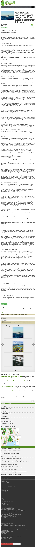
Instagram (2, 499)
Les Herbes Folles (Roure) (5, 517)
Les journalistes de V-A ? (5, 482)
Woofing (2, 526)
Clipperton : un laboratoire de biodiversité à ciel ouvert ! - (11, 458)
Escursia (12, 9)
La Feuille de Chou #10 (4, 530)
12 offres (6, 408)
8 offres (5, 411)
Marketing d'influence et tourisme (6, 537)
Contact (2, 489)
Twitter (2, 498)
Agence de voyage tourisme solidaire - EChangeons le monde (11, 536)
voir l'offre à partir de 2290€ (8, 426)
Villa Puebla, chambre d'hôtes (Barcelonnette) (8, 516)
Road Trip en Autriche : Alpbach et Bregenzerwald (9, 527)
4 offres (4, 419)
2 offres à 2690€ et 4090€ (7, 423)
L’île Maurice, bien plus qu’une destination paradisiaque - (11, 474)
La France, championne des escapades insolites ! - (10, 453)
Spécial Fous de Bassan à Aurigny (18, 367)
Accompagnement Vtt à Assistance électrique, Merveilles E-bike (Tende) (13, 510)
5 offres (5, 416)
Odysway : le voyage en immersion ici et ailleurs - (10, 472)
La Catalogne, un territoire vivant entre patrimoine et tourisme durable (13, 522)
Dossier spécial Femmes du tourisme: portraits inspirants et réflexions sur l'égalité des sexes (16, 529)
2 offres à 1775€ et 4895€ (7, 421)
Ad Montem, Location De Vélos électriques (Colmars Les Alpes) (11, 514)
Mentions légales (3, 491)
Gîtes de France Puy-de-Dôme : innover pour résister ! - (11, 450)
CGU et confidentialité (4, 490)
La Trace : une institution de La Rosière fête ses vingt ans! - (11, 455)
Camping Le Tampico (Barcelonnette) (7, 515)
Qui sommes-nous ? (4, 481)
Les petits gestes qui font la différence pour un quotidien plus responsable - (14, 471)
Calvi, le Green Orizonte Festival (6, 538)
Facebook (2, 497)
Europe (15, 9)
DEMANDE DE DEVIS (6, 544)
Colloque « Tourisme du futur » (6, 535)
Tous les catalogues (4, 503)
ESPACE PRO (16, 544)
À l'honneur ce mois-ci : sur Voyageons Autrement (10, 448)
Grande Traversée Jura (4, 524)
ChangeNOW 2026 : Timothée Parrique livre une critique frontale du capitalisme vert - (15, 460)
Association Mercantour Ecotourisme (7, 523)
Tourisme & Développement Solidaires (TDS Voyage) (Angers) (11, 511)
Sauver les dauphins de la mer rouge (7, 531)
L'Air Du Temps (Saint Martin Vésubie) (7, 507)
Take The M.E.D (3, 533)
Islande (19, 9)
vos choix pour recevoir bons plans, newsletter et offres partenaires (16, 322)
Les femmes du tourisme (5, 532)
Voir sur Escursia (4, 27)
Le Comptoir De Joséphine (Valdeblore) (7, 508)
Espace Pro (2, 480)
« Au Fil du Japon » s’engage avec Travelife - (9, 469)
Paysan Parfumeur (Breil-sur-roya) (6, 504)
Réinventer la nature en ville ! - (7, 451)
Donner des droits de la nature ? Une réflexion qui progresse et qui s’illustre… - (14, 467)
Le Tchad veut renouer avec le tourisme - (9, 464)
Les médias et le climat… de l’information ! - (9, 466)
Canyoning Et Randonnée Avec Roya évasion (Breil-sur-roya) (11, 509)
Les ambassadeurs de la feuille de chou (7, 484)
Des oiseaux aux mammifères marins (18, 339)
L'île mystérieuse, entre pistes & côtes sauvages (18, 353)
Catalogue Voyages (6, 9)
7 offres (6, 413)
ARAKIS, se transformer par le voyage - (8, 456)
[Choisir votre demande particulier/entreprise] (12, 544)
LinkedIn (2, 495)
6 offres (3, 415)
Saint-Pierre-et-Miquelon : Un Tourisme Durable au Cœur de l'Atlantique (13, 525)
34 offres (4, 405)
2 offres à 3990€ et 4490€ (6, 424)
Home (2, 9)
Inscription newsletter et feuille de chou (7, 488)
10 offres (5, 410)
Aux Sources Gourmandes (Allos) (6, 513)
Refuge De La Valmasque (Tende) (6, 506)
